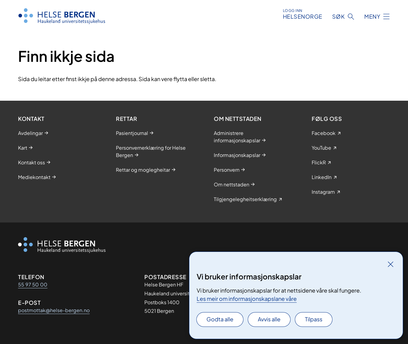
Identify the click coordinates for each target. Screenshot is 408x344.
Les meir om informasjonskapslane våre (247, 298)
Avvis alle (269, 319)
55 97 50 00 (32, 284)
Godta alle (219, 319)
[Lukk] (390, 264)
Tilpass (313, 319)
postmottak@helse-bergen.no (54, 310)
